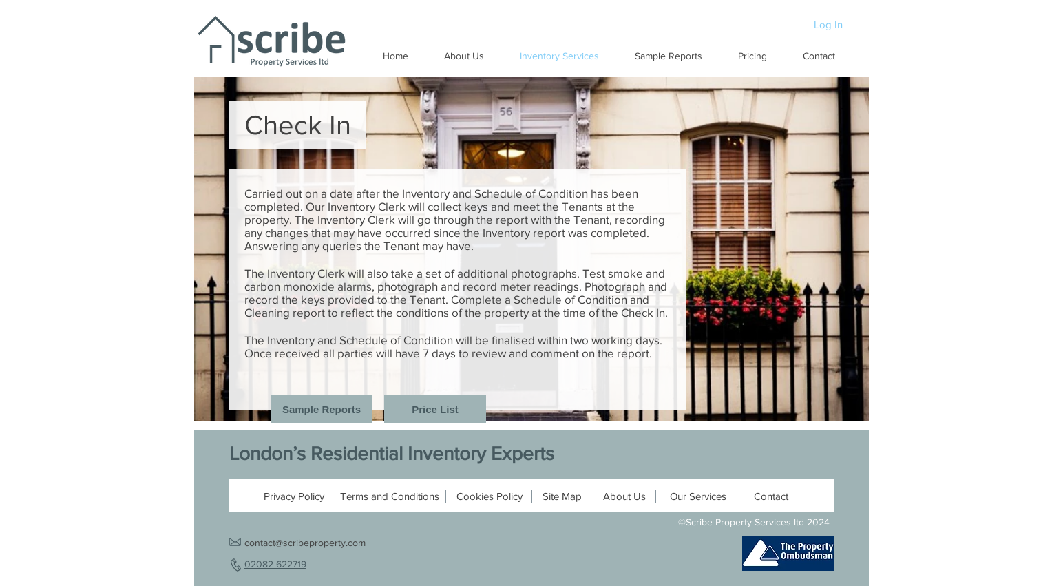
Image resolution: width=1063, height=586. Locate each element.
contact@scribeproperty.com (305, 542)
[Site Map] (562, 495)
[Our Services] (698, 495)
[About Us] (624, 495)
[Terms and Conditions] (389, 495)
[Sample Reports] (321, 409)
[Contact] (771, 495)
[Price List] (435, 409)
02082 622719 (275, 563)
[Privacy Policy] (294, 495)
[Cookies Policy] (489, 495)
